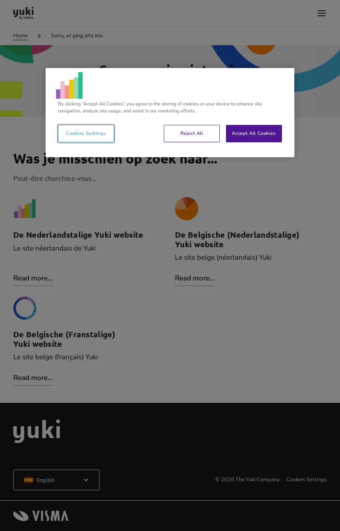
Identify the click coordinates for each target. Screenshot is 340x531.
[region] (170, 112)
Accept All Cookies (254, 133)
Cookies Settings (86, 133)
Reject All (191, 133)
